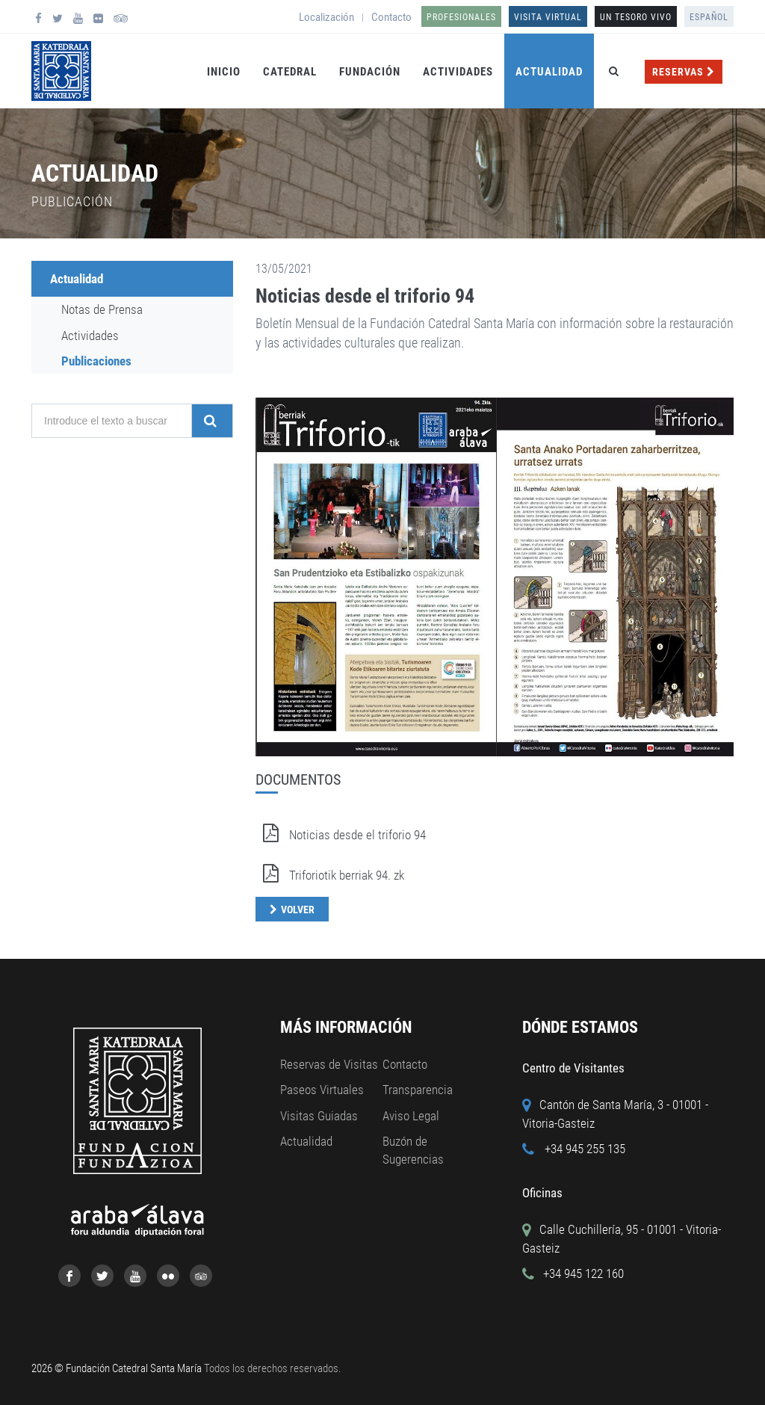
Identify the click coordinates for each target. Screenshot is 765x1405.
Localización (326, 17)
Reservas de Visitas (329, 1064)
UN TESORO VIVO (636, 17)
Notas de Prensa (102, 309)
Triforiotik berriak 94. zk (329, 875)
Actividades (458, 71)
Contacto (391, 17)
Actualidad (549, 71)
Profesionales (461, 17)
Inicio (224, 71)
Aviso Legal (410, 1115)
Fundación (369, 71)
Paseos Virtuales (322, 1089)
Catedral (290, 71)
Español (709, 17)
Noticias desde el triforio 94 (364, 296)
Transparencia (417, 1089)
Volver (298, 909)
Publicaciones (96, 360)
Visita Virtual (548, 17)
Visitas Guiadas (319, 1115)
